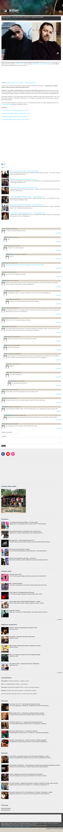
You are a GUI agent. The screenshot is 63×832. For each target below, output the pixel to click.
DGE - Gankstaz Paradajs (15, 583)
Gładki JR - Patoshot (14, 610)
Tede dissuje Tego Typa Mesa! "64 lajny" (19, 549)
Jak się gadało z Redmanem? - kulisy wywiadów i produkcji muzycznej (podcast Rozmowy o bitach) (34, 765)
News (15, 18)
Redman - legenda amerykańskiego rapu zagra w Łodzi (23, 627)
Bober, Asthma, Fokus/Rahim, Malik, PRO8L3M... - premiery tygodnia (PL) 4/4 (27, 204)
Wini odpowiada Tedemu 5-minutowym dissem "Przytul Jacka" (25, 531)
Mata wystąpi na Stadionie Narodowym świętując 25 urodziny (24, 645)
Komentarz (4, 436)
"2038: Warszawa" (19, 63)
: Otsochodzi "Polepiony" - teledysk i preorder (15, 681)
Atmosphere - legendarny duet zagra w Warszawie (22, 636)
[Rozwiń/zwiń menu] (60, 11)
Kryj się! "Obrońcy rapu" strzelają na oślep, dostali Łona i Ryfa (14, 110)
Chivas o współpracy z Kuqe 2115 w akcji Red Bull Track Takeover (26, 774)
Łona (8, 167)
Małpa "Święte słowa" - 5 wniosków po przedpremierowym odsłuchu (26, 713)
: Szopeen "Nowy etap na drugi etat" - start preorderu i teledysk (18, 690)
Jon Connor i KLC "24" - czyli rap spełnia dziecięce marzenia (24, 704)
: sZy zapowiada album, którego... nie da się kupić (14, 684)
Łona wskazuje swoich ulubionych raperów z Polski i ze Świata (15, 119)
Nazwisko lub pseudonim (6, 432)
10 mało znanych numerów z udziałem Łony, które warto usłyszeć (15, 113)
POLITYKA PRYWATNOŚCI (16, 826)
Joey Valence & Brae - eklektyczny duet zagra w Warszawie (24, 663)
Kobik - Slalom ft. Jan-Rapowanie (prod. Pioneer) (21, 592)
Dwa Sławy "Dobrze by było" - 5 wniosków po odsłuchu (23, 731)
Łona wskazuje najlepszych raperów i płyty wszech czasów (14, 116)
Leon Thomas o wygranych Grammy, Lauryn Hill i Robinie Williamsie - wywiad (29, 756)
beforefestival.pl (5, 810)
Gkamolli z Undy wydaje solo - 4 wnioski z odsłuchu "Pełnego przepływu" (28, 740)
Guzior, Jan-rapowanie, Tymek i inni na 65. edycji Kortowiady (24, 654)
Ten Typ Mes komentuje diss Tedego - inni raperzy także (23, 522)
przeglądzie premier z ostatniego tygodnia (42, 63)
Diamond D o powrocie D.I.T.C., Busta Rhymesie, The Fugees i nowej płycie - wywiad (30, 792)
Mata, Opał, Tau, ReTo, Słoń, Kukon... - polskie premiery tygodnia (21, 82)
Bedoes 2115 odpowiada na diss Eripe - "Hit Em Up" (22, 558)
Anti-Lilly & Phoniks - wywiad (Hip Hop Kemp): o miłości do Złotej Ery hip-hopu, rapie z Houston (33, 783)
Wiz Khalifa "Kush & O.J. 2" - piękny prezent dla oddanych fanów (25, 722)
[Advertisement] (31, 3)
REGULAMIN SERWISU (5, 826)
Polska (7, 18)
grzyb (3, 262)
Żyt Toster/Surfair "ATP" (15, 574)
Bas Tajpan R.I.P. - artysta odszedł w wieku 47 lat (21, 540)
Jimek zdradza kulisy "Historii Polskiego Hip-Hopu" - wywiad (24, 601)
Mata (5, 167)
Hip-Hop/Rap (11, 18)
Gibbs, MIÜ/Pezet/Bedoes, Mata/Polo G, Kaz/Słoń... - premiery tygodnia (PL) (27, 196)
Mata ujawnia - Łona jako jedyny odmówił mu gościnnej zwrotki (22, 17)
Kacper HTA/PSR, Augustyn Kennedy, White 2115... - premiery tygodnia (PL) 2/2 (27, 213)
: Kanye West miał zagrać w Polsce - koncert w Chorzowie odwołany (20, 687)
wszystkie (59, 619)
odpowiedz (58, 233)
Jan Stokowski (17, 19)
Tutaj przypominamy (5, 104)
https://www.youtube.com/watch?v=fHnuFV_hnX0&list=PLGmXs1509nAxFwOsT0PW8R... (25, 265)
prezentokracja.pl (6, 808)
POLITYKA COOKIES (26, 826)
